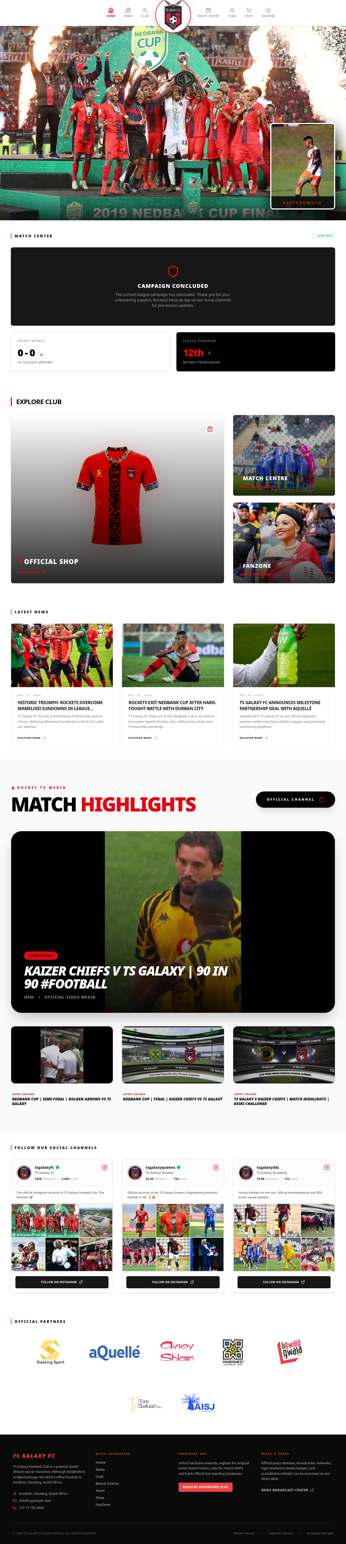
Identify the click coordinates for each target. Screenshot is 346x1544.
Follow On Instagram (62, 1282)
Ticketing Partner (320, 1533)
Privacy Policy (244, 1533)
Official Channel (295, 799)
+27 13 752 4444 (31, 1508)
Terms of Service (281, 1533)
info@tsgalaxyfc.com (35, 1501)
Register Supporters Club (205, 1487)
